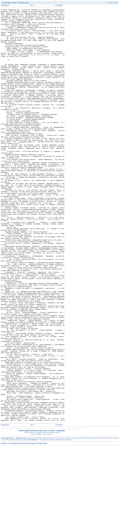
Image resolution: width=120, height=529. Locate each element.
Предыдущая (5, 5)
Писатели (52, 521)
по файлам (26, 526)
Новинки (4, 526)
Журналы (116, 521)
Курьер (46, 521)
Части (32, 5)
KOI (111, 2)
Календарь (73, 521)
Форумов (34, 526)
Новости (35, 521)
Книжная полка (23, 3)
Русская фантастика (9, 3)
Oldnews (40, 521)
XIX (111, 521)
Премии (29, 521)
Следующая (59, 5)
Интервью (106, 521)
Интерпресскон (44, 523)
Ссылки (79, 521)
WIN (109, 2)
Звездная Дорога (11, 523)
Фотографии (86, 521)
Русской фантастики (15, 526)
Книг (45, 526)
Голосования (65, 521)
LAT (117, 2)
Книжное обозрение (23, 523)
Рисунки (99, 521)
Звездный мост (60, 523)
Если (4, 523)
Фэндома (40, 526)
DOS (114, 2)
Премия (52, 523)
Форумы (93, 521)
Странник (69, 523)
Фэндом (58, 521)
